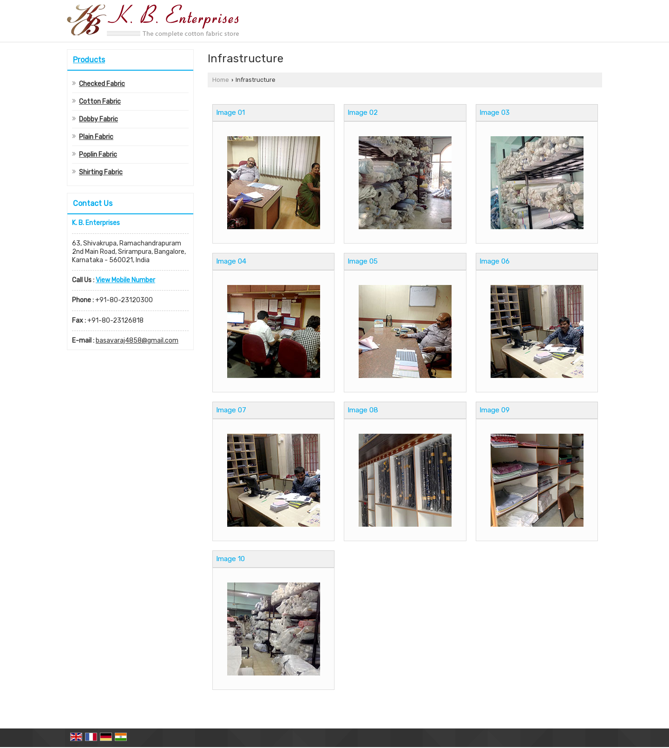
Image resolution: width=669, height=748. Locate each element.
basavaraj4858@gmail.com (137, 340)
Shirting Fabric (101, 172)
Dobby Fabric (98, 119)
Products (89, 59)
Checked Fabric (102, 84)
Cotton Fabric (100, 102)
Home (220, 79)
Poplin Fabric (98, 155)
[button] (125, 280)
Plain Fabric (96, 137)
